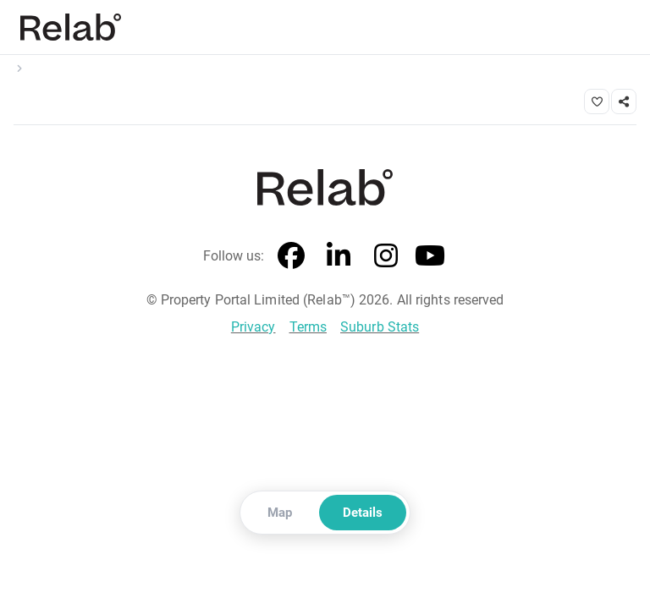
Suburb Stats (379, 327)
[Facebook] (292, 256)
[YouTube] (431, 256)
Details (363, 512)
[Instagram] (387, 256)
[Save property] (596, 101)
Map (279, 512)
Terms (308, 327)
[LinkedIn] (339, 256)
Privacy (253, 327)
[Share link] (623, 101)
